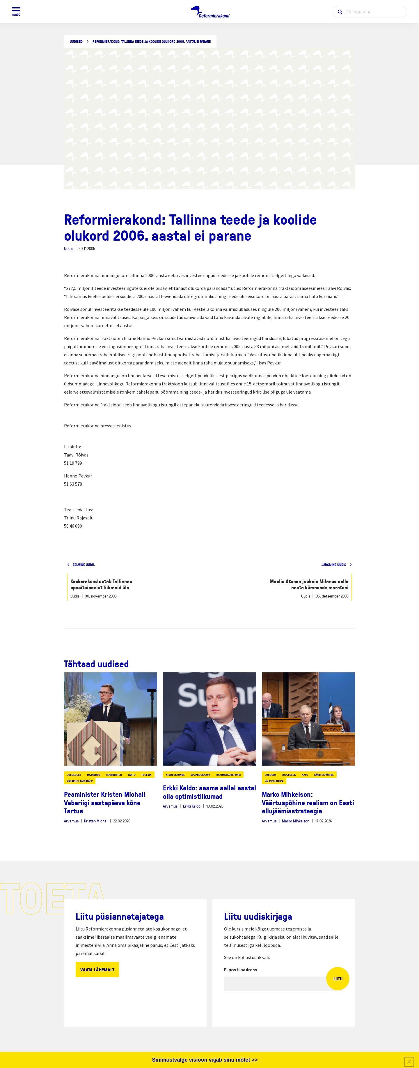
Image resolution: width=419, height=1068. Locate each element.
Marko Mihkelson (295, 821)
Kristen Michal (95, 821)
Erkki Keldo (191, 806)
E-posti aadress (240, 969)
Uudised (76, 41)
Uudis (68, 248)
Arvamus (71, 821)
